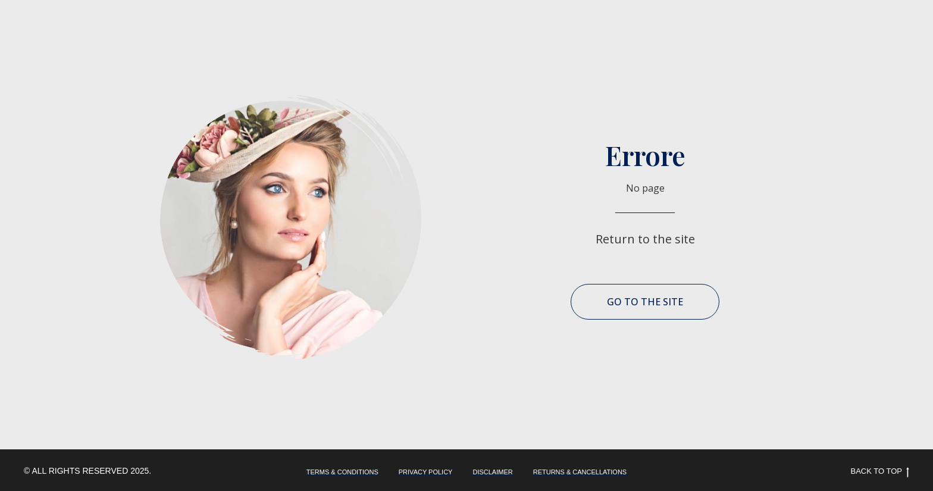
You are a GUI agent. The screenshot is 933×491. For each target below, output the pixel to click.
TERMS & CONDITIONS (342, 472)
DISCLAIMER (492, 472)
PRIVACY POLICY (426, 472)
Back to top (880, 472)
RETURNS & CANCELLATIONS (580, 472)
